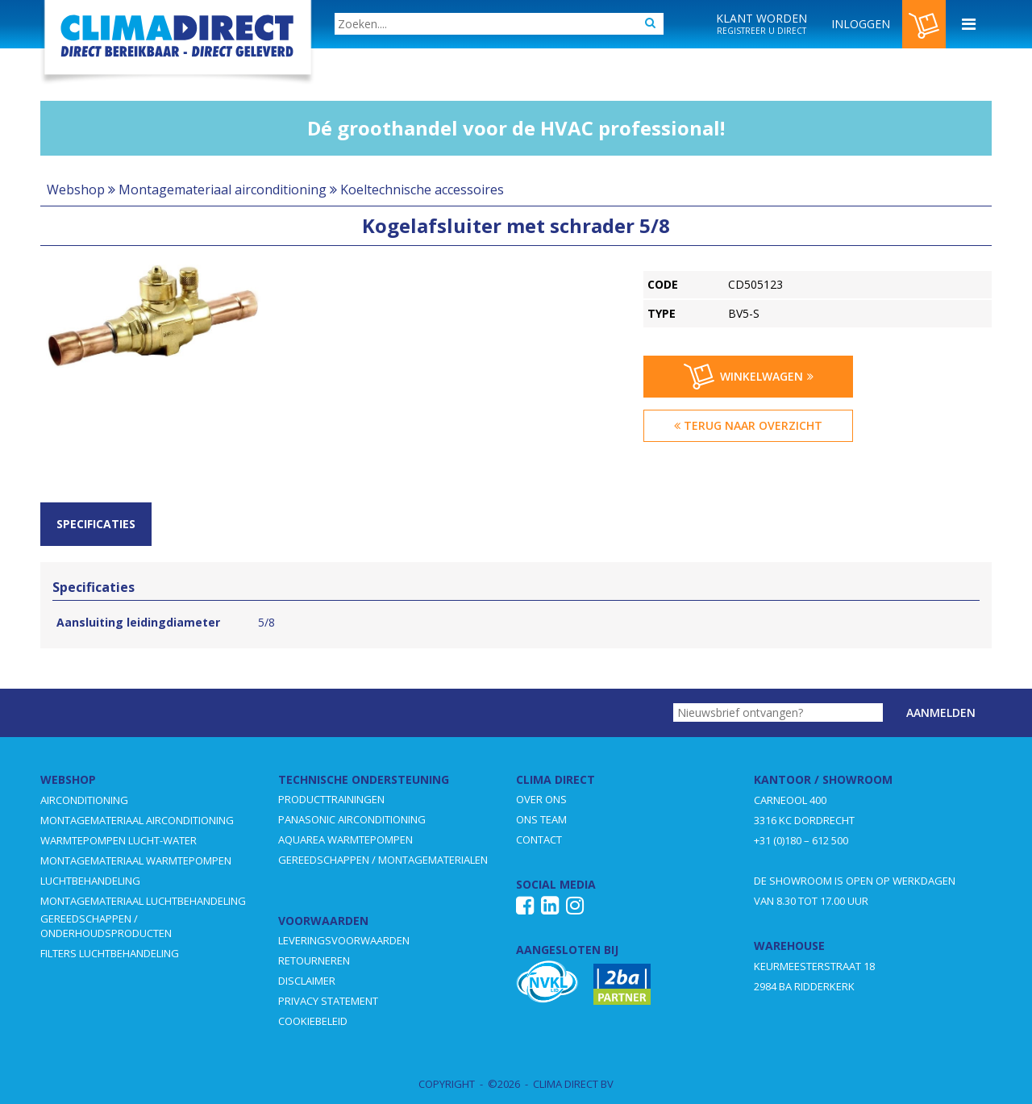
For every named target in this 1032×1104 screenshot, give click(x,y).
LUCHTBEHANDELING (90, 880)
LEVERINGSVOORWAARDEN (344, 940)
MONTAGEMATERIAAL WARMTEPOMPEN (135, 860)
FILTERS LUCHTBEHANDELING (109, 953)
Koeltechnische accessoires (422, 189)
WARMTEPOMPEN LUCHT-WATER (118, 840)
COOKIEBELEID (312, 1021)
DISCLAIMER (306, 980)
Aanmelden (941, 712)
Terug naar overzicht (748, 425)
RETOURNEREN (314, 960)
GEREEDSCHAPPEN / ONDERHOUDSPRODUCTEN (106, 925)
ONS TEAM (541, 819)
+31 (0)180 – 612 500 (801, 840)
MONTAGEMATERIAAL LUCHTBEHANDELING (143, 901)
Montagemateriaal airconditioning (223, 189)
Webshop (76, 189)
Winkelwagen (749, 377)
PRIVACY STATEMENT (328, 1001)
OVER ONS (541, 799)
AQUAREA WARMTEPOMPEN (345, 839)
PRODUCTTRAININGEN (331, 799)
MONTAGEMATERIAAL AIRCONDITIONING (137, 820)
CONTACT (539, 839)
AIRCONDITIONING (84, 800)
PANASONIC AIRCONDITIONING (352, 819)
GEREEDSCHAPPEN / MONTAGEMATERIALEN (383, 859)
